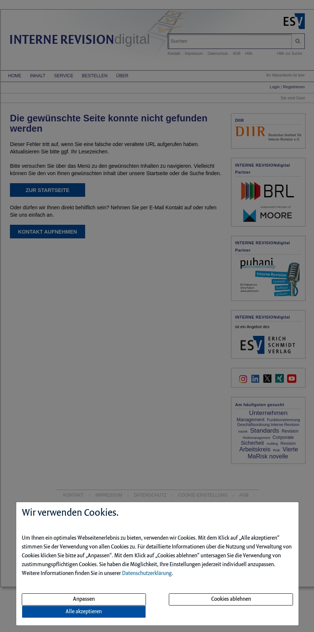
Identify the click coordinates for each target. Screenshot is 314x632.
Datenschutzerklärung (147, 573)
